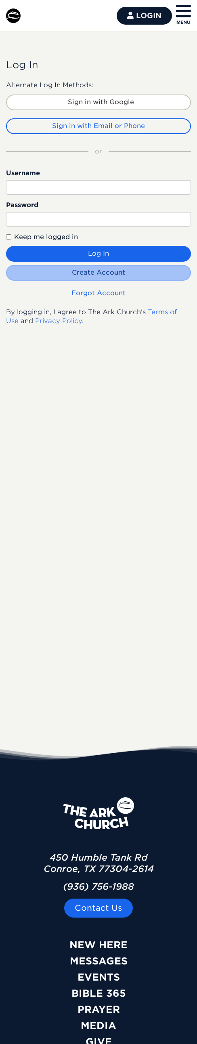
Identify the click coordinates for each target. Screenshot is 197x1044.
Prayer (99, 1009)
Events (99, 977)
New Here (98, 945)
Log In (98, 253)
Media (98, 1025)
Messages (99, 961)
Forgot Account (98, 293)
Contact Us (98, 908)
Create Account (98, 272)
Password (22, 205)
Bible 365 (98, 993)
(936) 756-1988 (98, 886)
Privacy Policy (58, 321)
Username (23, 173)
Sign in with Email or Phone (98, 126)
